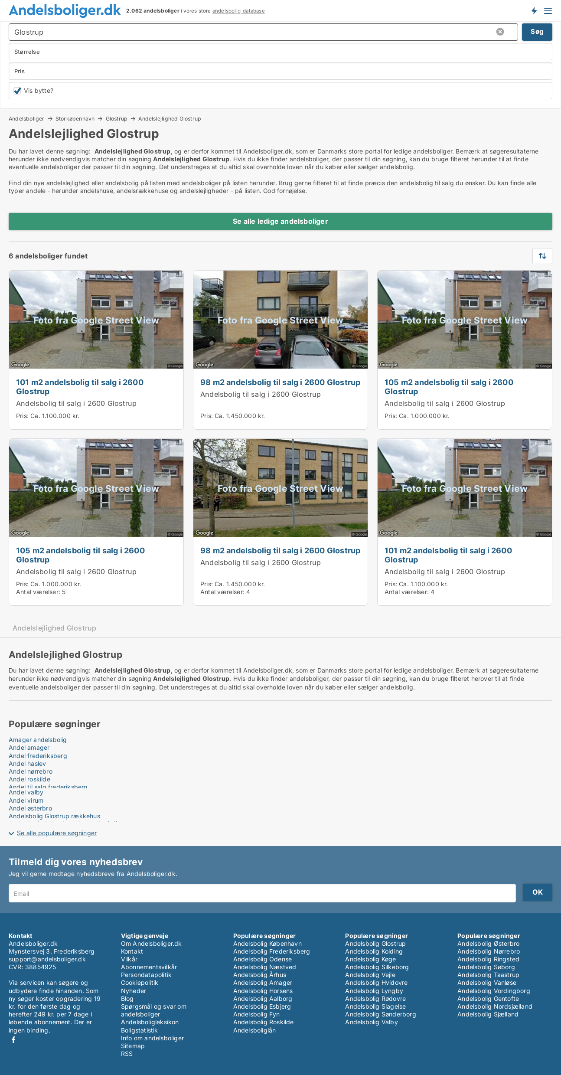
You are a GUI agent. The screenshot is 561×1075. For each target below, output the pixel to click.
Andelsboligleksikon (150, 1022)
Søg (537, 31)
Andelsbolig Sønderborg (380, 1014)
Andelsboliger (27, 118)
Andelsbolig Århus (259, 974)
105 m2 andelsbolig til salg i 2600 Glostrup (449, 386)
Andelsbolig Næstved (265, 966)
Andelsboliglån (254, 1030)
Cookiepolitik (140, 982)
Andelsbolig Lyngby (374, 990)
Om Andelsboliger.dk (151, 943)
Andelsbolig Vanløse (486, 982)
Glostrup (117, 118)
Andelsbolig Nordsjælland (494, 1006)
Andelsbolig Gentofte (488, 998)
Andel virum (26, 800)
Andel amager (29, 747)
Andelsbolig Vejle (370, 974)
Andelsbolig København (267, 943)
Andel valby (26, 792)
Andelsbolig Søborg (486, 966)
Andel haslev (27, 763)
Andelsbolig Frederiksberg (271, 951)
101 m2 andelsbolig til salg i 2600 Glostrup (80, 386)
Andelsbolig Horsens (263, 990)
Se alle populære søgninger (57, 832)
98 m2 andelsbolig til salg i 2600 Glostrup (280, 382)
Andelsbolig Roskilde (263, 1022)
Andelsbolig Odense (262, 959)
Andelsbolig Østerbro (488, 943)
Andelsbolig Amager (263, 982)
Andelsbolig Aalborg (263, 998)
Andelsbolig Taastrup (488, 974)
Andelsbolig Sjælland (488, 1014)
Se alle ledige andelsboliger (280, 221)
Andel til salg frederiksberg (48, 787)
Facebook (13, 1039)
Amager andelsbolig (38, 739)
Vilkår (129, 959)
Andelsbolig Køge (370, 959)
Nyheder (133, 990)
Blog (127, 998)
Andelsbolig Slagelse (375, 1006)
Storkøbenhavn (75, 118)
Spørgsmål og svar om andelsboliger (153, 1010)
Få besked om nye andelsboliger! (534, 10)
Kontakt (132, 951)
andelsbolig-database (238, 11)
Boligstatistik (139, 1030)
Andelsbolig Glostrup (375, 943)
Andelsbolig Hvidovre (376, 982)
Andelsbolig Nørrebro (488, 951)
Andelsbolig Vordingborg (493, 990)
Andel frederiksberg (38, 755)
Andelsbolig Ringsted (488, 959)
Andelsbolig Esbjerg (262, 1006)
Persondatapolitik (146, 974)
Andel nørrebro (30, 771)
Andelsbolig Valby (371, 1022)
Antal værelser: (38, 591)
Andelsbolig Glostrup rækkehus (54, 816)
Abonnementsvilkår (149, 966)
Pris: (23, 415)
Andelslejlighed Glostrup (169, 118)
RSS (127, 1053)
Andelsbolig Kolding (374, 951)
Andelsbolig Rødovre (375, 998)
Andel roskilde (29, 779)
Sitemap (133, 1045)
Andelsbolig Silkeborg (377, 966)
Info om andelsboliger (152, 1038)
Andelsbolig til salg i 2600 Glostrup (76, 403)
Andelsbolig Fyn (256, 1014)
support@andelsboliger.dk (47, 959)
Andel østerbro (30, 808)
